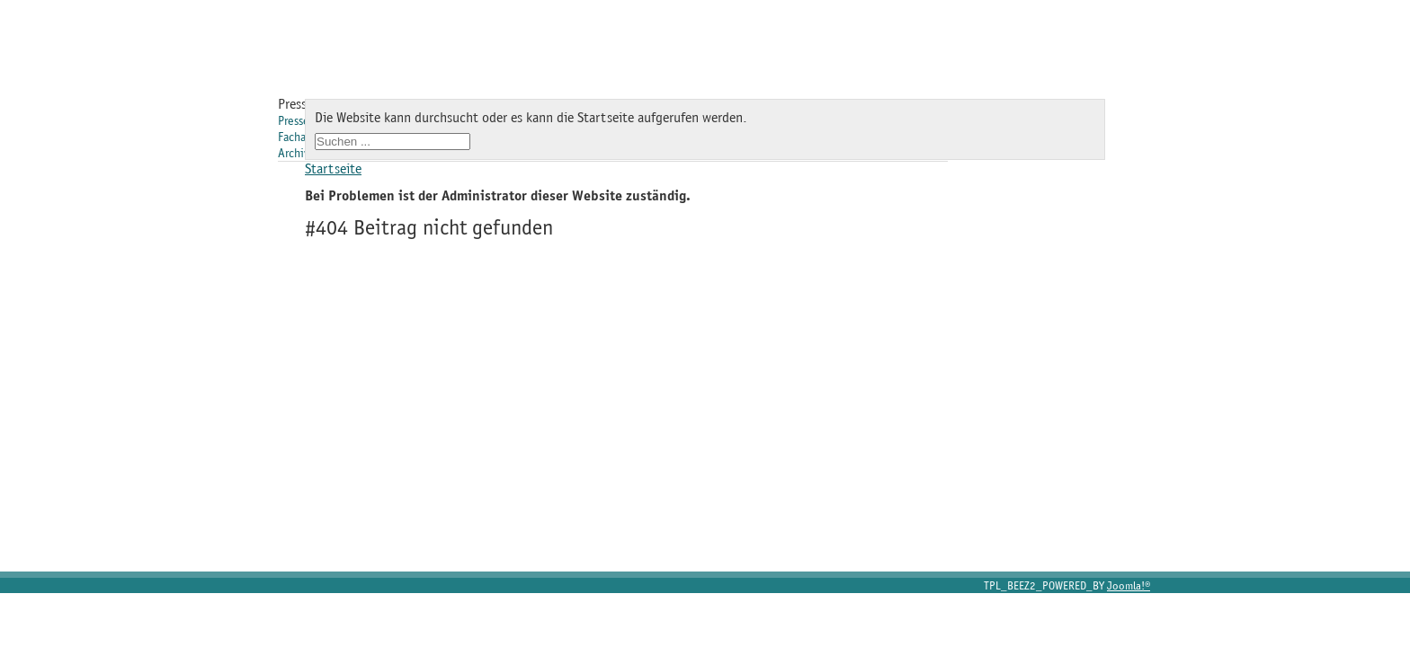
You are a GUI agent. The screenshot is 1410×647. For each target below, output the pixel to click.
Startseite (333, 168)
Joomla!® (1128, 585)
